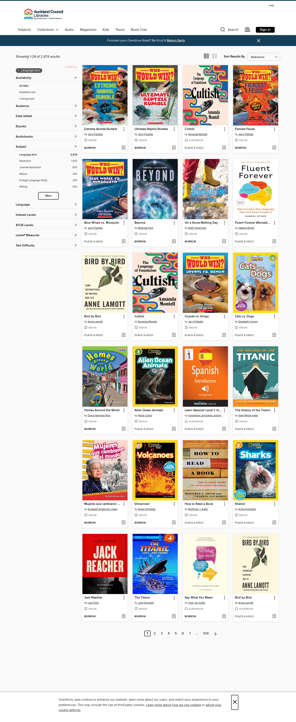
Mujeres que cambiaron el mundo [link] (103, 504)
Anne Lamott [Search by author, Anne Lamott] (95, 321)
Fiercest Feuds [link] (245, 129)
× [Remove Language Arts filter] (18, 70)
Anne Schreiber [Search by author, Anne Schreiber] (147, 509)
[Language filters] (46, 205)
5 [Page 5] (176, 633)
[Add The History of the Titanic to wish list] (274, 429)
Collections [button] (48, 30)
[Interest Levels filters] (46, 215)
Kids (106, 30)
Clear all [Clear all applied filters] (71, 67)
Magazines (88, 30)
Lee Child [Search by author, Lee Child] (93, 603)
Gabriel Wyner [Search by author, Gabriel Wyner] (246, 228)
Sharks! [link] (240, 504)
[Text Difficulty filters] (46, 246)
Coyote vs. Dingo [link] (197, 316)
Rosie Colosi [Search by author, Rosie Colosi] (145, 415)
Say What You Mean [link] (199, 598)
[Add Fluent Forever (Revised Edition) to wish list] (274, 241)
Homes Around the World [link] (102, 410)
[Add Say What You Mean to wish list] (224, 616)
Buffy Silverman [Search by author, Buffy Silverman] (197, 228)
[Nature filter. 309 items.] (48, 174)
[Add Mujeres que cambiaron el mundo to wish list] (123, 523)
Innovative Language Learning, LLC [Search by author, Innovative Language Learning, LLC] (206, 415)
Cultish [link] (190, 129)
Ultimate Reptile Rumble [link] (151, 129)
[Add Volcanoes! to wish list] (173, 523)
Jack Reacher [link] (93, 598)
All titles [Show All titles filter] (23, 86)
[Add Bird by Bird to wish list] (123, 335)
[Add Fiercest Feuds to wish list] (274, 148)
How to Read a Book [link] (199, 504)
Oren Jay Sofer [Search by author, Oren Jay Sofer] (196, 603)
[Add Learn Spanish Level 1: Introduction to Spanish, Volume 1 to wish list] (224, 429)
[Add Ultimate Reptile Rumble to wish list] (173, 148)
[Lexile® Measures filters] (46, 235)
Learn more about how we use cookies (173, 705)
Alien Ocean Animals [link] (148, 410)
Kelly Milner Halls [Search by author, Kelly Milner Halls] (248, 415)
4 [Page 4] (169, 633)
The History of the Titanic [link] (252, 410)
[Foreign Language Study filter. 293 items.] (48, 180)
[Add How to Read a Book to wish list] (224, 523)
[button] (228, 30)
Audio (69, 30)
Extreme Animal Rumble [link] (100, 129)
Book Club (139, 30)
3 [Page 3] (162, 633)
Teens (120, 30)
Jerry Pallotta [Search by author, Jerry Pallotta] (95, 134)
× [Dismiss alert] (258, 40)
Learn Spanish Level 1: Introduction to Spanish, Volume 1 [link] (203, 410)
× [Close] (234, 702)
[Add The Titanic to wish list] (173, 616)
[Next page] (216, 633)
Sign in (265, 30)
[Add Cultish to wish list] (224, 148)
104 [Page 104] (206, 633)
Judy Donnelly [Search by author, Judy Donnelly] (146, 603)
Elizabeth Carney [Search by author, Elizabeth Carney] (248, 321)
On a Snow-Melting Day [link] (201, 223)
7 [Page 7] (190, 633)
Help (271, 5)
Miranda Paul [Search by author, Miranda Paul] (145, 228)
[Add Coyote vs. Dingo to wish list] (224, 335)
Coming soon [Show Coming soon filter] (26, 98)
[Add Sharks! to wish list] (274, 523)
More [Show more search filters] (48, 196)
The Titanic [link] (142, 598)
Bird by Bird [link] (92, 316)
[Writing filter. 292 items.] (48, 187)
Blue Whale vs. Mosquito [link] (101, 223)
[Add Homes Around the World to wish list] (123, 429)
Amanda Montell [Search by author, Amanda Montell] (197, 134)
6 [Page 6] (183, 633)
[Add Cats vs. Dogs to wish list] (274, 335)
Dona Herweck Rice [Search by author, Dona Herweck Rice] (99, 415)
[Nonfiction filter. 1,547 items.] (48, 161)
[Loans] (247, 30)
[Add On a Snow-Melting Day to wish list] (224, 241)
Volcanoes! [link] (142, 504)
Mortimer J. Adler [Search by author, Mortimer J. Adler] (198, 509)
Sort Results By (234, 57)
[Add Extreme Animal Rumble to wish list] (123, 148)
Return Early (176, 40)
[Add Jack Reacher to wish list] (123, 616)
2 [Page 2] (155, 633)
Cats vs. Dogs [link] (244, 316)
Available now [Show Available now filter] (27, 92)
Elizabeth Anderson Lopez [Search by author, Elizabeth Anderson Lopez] (102, 509)
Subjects (24, 30)
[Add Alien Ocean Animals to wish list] (173, 429)
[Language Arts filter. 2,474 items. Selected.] (48, 155)
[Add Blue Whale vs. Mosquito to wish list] (123, 241)
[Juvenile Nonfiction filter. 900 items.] (48, 167)
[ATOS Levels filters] (46, 225)
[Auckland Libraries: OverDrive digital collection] (42, 14)
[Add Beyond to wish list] (173, 241)
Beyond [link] (139, 223)
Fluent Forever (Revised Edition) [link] (253, 223)
